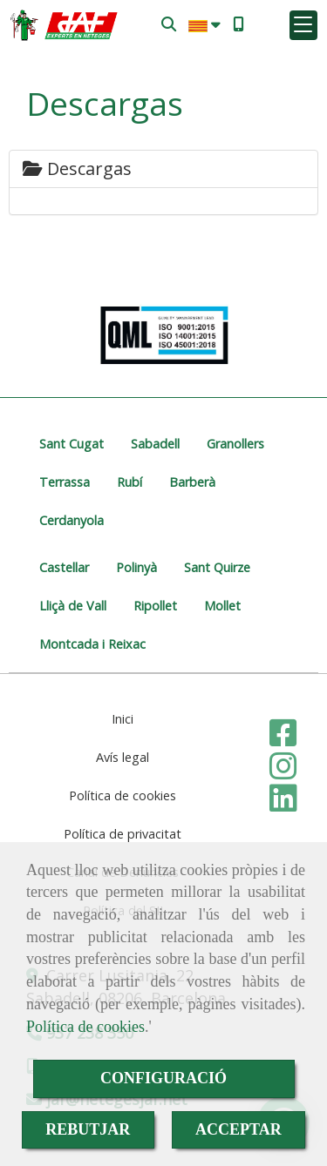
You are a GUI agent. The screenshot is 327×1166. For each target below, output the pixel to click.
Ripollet (155, 605)
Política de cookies (85, 1026)
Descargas (77, 168)
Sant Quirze (217, 567)
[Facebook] (283, 738)
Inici (122, 719)
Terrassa (64, 482)
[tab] (163, 169)
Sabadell (155, 443)
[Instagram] (283, 771)
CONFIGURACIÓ (163, 1078)
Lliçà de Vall (72, 605)
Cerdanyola (71, 520)
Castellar (64, 567)
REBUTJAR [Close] (87, 1129)
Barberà (192, 482)
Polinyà (136, 567)
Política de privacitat (122, 834)
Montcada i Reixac (92, 644)
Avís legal (122, 757)
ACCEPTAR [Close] (238, 1129)
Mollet (222, 605)
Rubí (129, 482)
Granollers (235, 443)
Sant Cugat (71, 443)
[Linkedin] (283, 803)
